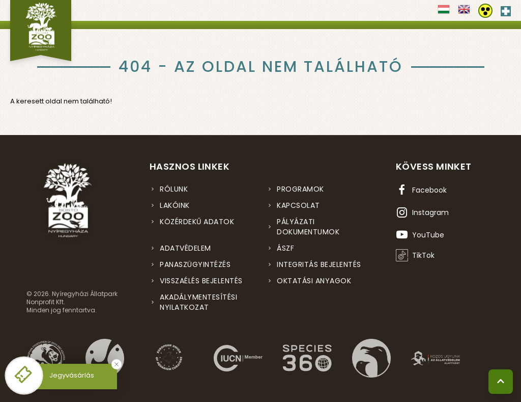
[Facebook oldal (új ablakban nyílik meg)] (421, 190)
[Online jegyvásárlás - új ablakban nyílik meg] (24, 375)
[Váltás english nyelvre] (464, 13)
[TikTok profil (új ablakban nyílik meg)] (415, 255)
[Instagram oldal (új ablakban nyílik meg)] (422, 212)
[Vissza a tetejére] (500, 381)
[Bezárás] (116, 364)
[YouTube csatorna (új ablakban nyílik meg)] (420, 235)
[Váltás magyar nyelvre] (444, 13)
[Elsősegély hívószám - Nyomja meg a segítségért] (506, 9)
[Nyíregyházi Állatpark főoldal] (40, 30)
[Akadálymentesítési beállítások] (485, 11)
